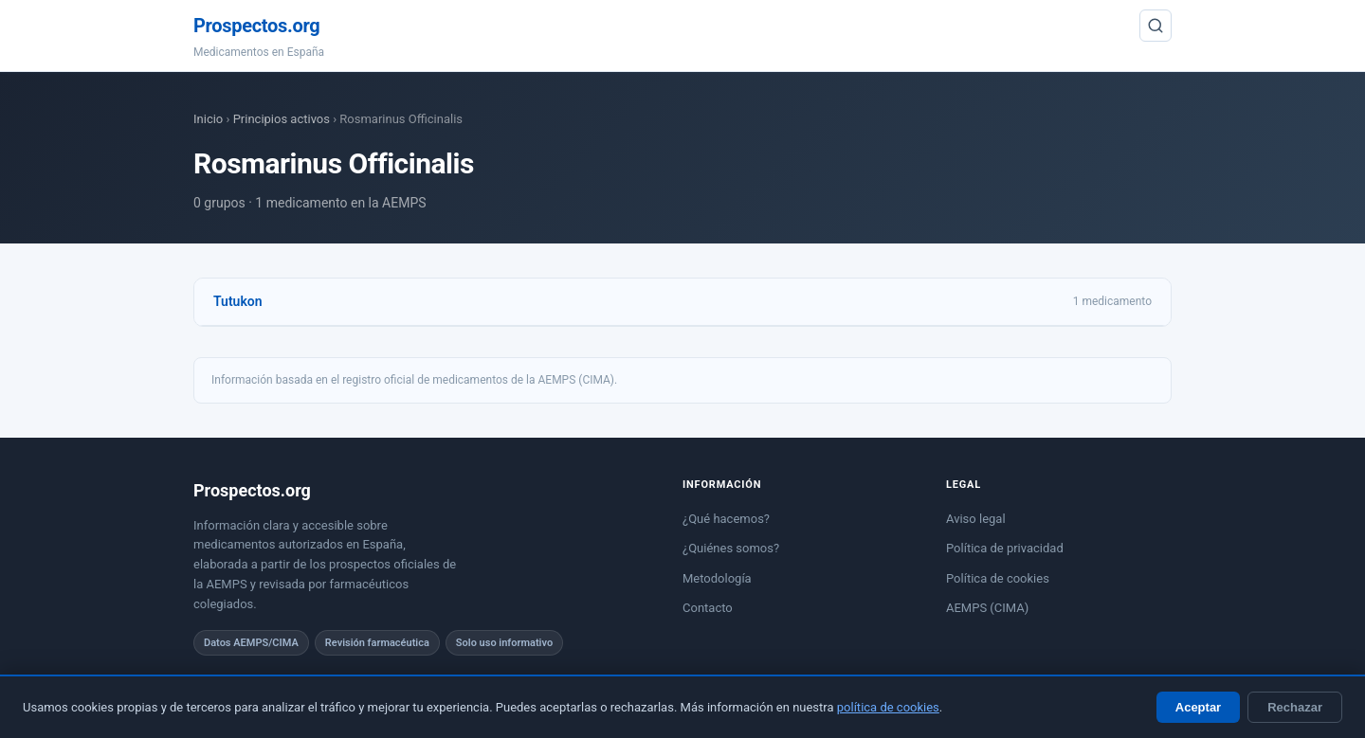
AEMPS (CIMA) (987, 608)
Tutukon (238, 301)
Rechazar (1294, 707)
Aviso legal (976, 519)
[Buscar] (1155, 25)
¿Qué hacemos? (726, 519)
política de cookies (888, 707)
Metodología (717, 578)
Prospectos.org (256, 25)
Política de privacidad (1005, 548)
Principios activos (281, 119)
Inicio (208, 119)
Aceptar (1198, 707)
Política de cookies (997, 578)
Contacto (707, 608)
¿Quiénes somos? (730, 548)
